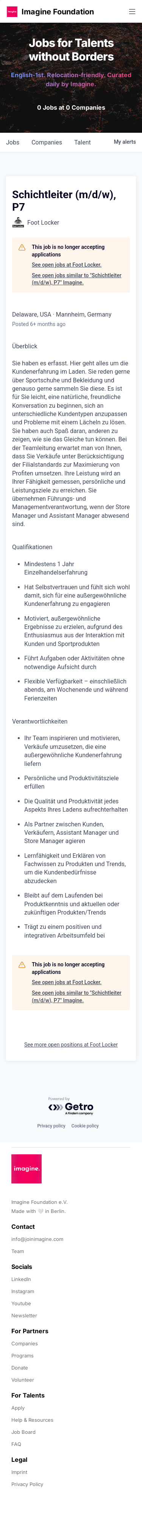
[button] (12, 11)
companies (46, 142)
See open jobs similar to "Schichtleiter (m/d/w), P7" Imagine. (77, 279)
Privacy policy (51, 1126)
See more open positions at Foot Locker (71, 1045)
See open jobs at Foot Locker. (66, 265)
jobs (12, 142)
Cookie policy (85, 1126)
